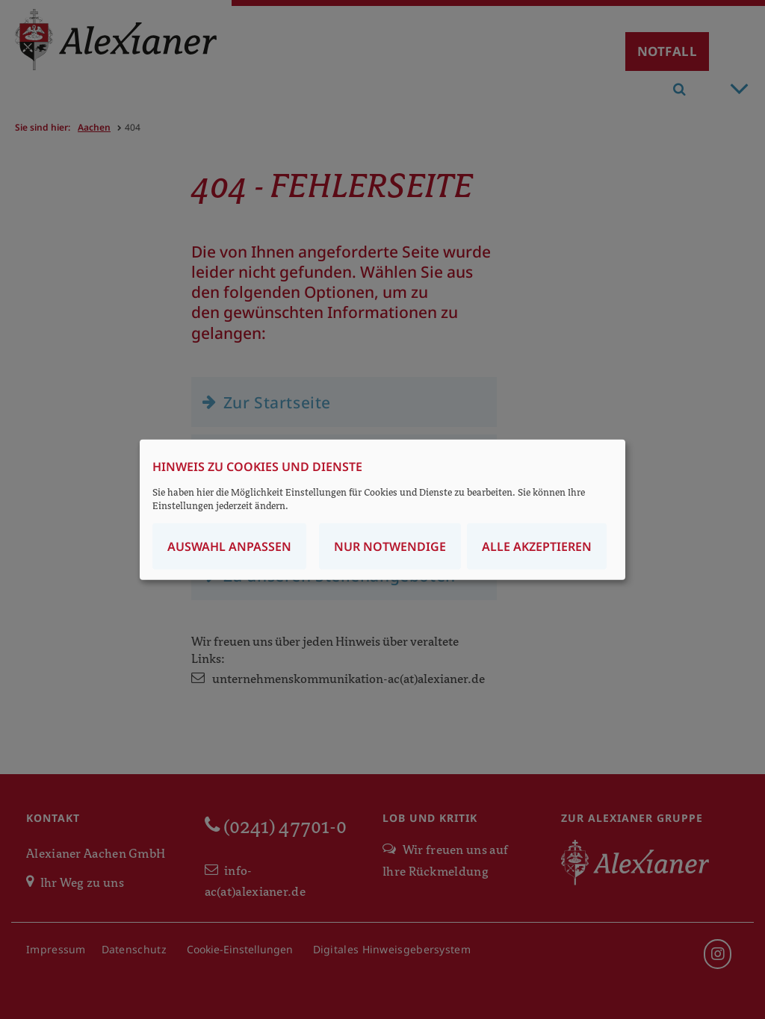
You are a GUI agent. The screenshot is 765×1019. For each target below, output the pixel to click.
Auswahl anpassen (229, 546)
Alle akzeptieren (537, 546)
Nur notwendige (390, 546)
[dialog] (382, 509)
